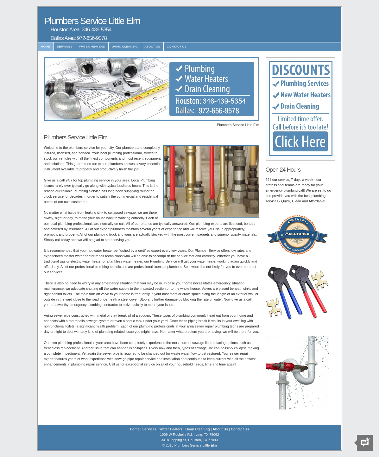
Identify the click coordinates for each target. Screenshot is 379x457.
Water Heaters (92, 46)
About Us (152, 46)
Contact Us (176, 46)
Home (45, 46)
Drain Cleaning (125, 46)
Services (65, 46)
